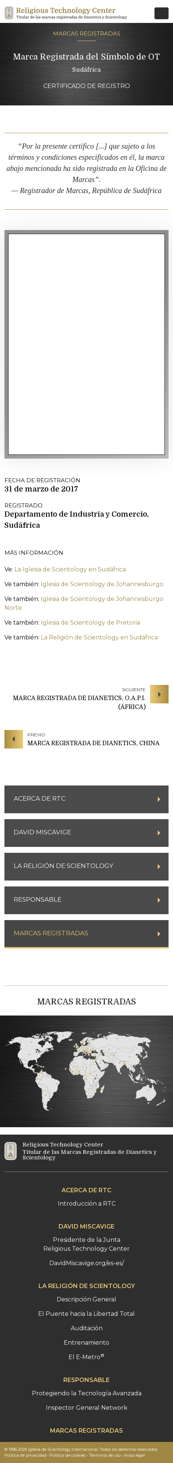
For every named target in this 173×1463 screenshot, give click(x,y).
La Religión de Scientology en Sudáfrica (99, 637)
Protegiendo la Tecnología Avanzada (87, 1393)
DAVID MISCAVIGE (86, 1226)
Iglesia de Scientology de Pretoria (90, 622)
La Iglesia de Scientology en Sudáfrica (70, 569)
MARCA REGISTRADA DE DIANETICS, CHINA (93, 743)
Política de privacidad (25, 1455)
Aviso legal (134, 1455)
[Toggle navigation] (161, 13)
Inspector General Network (86, 1407)
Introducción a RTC (87, 1203)
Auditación (87, 1328)
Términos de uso (105, 1455)
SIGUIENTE (134, 689)
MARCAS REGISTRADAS (86, 33)
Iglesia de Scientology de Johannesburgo (102, 584)
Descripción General (86, 1299)
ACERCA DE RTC (86, 1190)
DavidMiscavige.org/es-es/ (86, 1263)
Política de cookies (68, 1455)
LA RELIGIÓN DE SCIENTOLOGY (87, 1286)
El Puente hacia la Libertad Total (86, 1313)
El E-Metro (86, 1357)
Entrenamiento (86, 1342)
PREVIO (36, 734)
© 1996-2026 (81, 1449)
